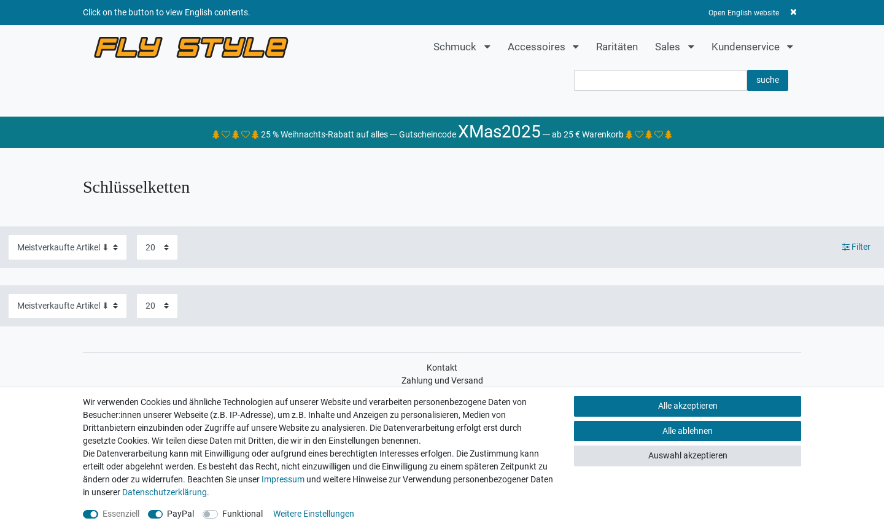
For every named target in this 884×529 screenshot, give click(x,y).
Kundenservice (746, 47)
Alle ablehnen (687, 431)
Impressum (283, 479)
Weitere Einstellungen (313, 514)
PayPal (180, 514)
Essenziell (121, 514)
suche (767, 80)
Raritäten (617, 47)
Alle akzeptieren (688, 406)
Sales (669, 47)
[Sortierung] (67, 247)
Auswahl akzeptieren (687, 455)
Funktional (242, 514)
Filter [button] (856, 247)
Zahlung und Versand (442, 380)
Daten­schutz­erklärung (164, 492)
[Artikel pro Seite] (157, 247)
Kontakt (442, 368)
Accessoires (538, 47)
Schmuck (456, 47)
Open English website (743, 13)
